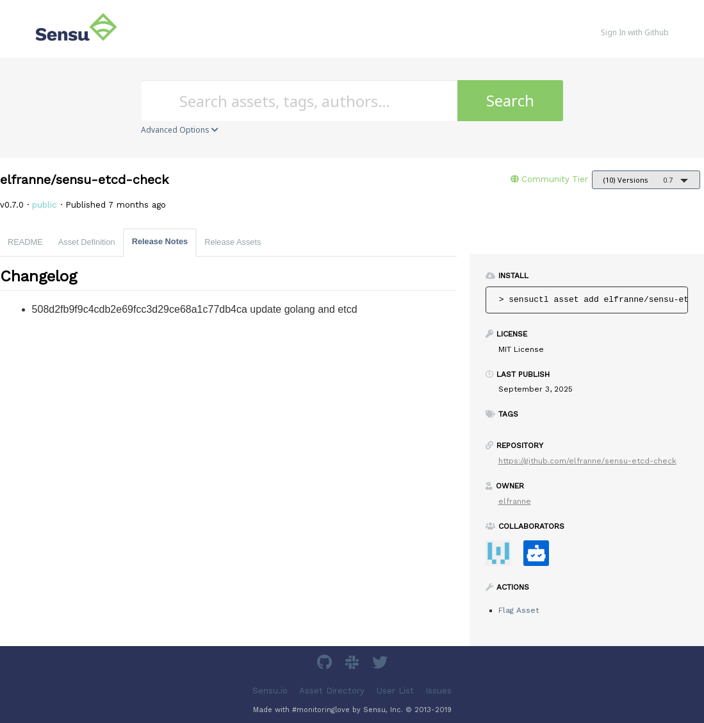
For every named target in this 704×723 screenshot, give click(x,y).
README (25, 242)
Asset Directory (331, 690)
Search (510, 100)
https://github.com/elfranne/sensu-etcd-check (587, 460)
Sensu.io (270, 690)
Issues (438, 690)
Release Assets (232, 242)
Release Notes (160, 241)
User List (395, 690)
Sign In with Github (635, 32)
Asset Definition (86, 242)
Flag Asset (518, 610)
